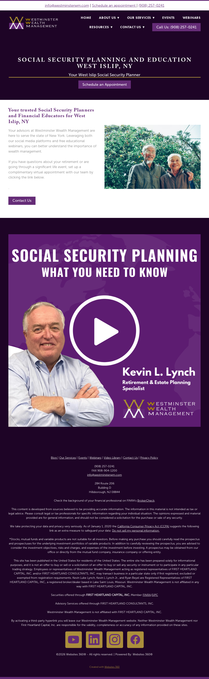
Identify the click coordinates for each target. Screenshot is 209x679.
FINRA (147, 594)
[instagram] (115, 639)
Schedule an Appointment (104, 85)
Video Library (112, 457)
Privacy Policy (149, 457)
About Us (109, 18)
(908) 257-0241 (151, 5)
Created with (104, 667)
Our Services (141, 18)
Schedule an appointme (112, 5)
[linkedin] (94, 639)
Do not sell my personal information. (135, 530)
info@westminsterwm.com (67, 5)
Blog (54, 457)
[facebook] (135, 639)
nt (134, 5)
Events (168, 18)
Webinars (192, 18)
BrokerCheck (146, 500)
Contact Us (132, 27)
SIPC (155, 594)
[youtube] (73, 639)
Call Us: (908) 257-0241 (176, 27)
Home (86, 18)
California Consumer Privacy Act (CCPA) (143, 526)
